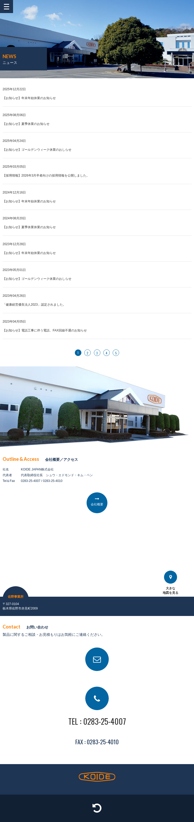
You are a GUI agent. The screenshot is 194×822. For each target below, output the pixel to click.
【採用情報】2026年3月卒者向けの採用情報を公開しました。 (46, 175)
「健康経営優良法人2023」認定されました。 (34, 304)
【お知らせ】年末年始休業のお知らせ (29, 98)
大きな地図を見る (170, 583)
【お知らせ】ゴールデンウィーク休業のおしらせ (37, 150)
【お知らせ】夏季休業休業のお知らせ (29, 227)
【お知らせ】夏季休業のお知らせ (26, 124)
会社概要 (97, 504)
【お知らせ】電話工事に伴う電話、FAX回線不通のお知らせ (45, 330)
